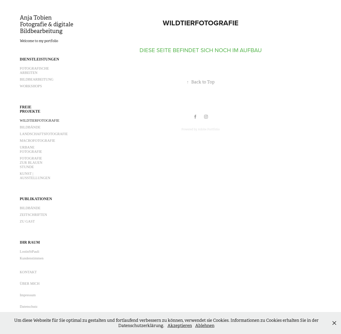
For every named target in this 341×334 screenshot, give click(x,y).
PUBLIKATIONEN (36, 199)
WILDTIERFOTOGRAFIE (40, 120)
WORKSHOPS (31, 86)
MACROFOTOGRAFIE (37, 140)
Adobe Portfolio (209, 129)
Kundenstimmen (32, 258)
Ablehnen (204, 325)
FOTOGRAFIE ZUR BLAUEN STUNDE (31, 162)
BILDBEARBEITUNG (37, 79)
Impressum (28, 295)
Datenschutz (29, 306)
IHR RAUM (30, 242)
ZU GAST (27, 221)
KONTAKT (28, 272)
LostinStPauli (29, 251)
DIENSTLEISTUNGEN (39, 59)
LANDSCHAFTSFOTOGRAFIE (44, 134)
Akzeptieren (180, 325)
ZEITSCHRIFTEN (33, 215)
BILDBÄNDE (30, 127)
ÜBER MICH (30, 283)
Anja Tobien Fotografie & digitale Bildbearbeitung (47, 24)
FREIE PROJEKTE (30, 109)
